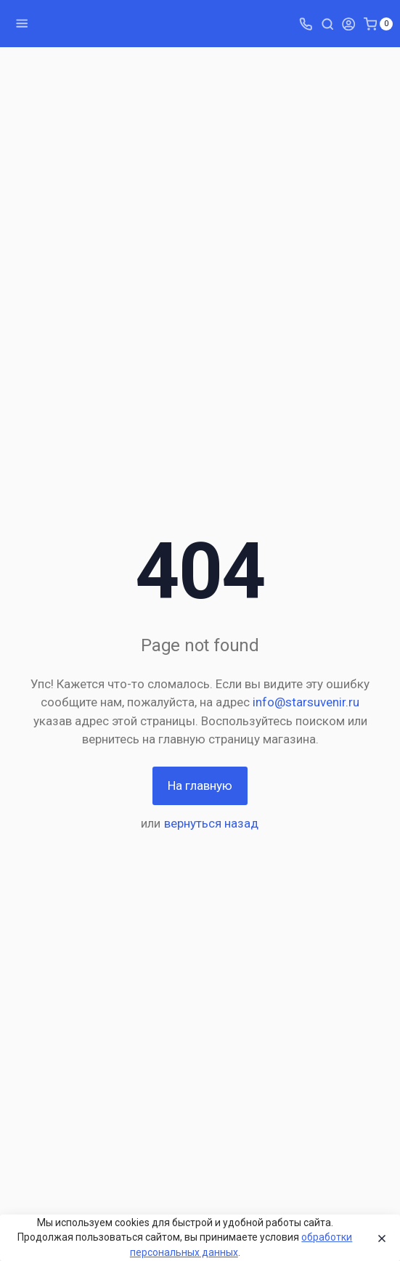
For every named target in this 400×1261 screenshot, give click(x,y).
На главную (200, 785)
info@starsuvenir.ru (306, 702)
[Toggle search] (327, 23)
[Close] (378, 1237)
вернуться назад (211, 823)
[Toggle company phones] (305, 23)
